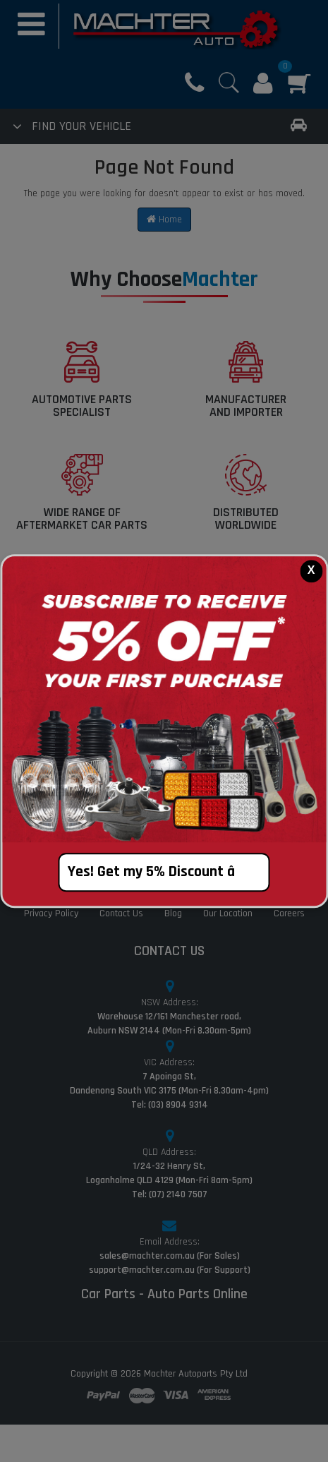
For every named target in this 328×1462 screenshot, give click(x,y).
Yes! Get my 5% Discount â (164, 872)
